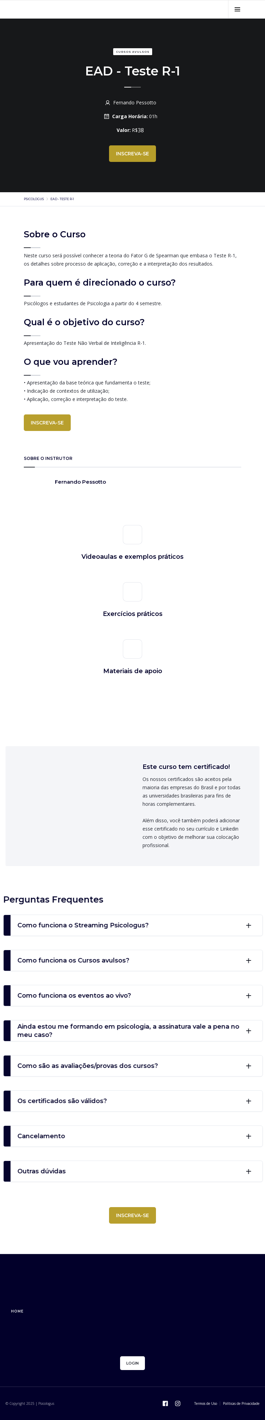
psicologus (34, 199)
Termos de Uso (205, 1403)
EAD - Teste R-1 (62, 199)
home (17, 1311)
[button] (237, 9)
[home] (67, 9)
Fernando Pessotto (134, 102)
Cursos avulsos (132, 51)
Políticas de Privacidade (241, 1403)
